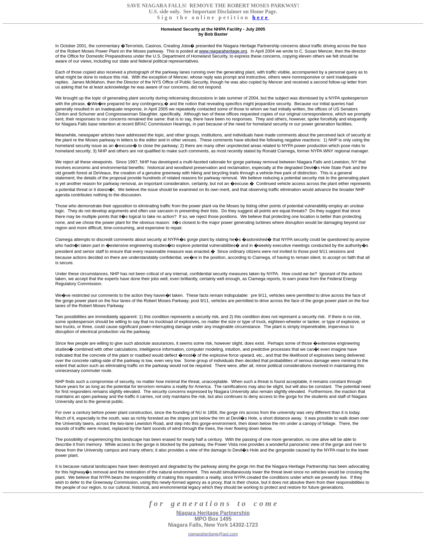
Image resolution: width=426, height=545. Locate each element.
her (260, 17)
